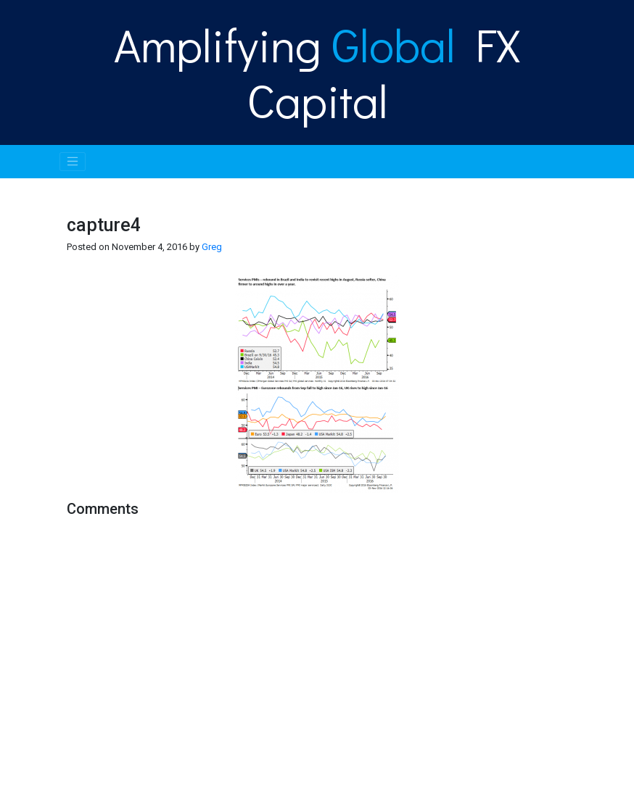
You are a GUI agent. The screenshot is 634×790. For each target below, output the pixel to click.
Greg (212, 246)
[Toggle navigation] (72, 161)
